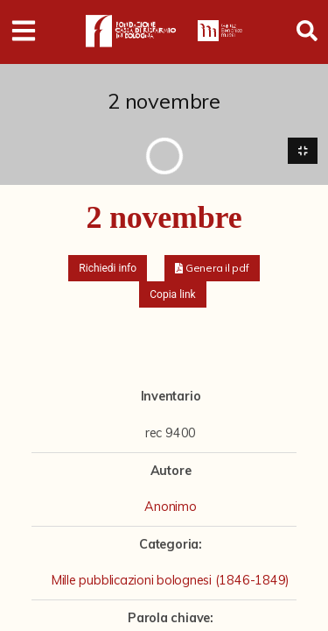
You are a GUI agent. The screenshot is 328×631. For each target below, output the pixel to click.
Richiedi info (107, 268)
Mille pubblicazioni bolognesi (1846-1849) (171, 580)
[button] (212, 268)
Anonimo (170, 506)
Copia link (172, 294)
